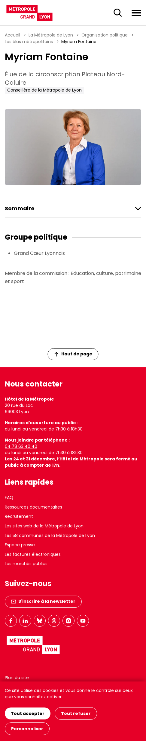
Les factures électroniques (33, 554)
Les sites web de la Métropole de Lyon (44, 526)
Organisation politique (104, 35)
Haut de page (73, 354)
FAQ (9, 497)
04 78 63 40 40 (21, 446)
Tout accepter (27, 713)
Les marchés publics (26, 564)
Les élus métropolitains (29, 42)
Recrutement (19, 516)
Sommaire (20, 208)
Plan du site (17, 678)
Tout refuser (76, 713)
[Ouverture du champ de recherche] (117, 13)
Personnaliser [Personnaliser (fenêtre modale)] (27, 729)
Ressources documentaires (33, 507)
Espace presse (20, 545)
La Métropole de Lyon (51, 35)
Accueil (12, 35)
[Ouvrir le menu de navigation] (136, 12)
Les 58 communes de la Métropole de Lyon (50, 535)
